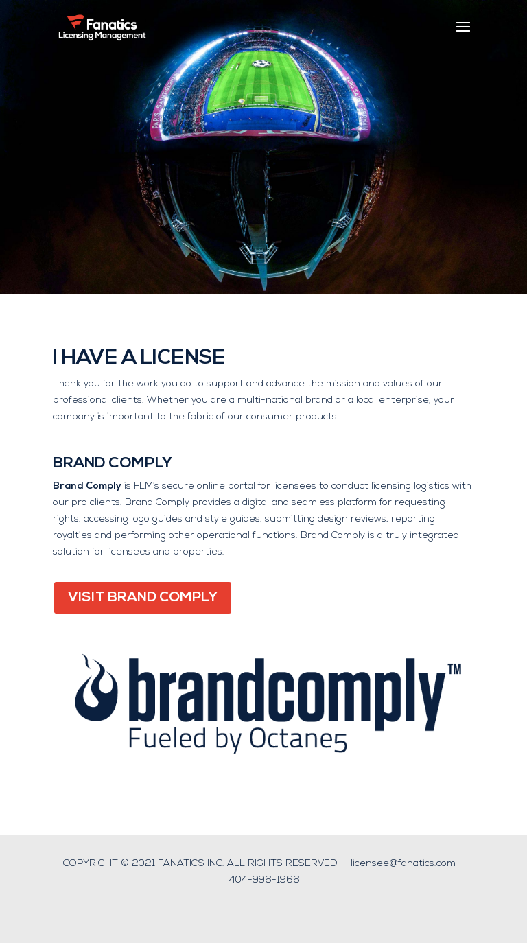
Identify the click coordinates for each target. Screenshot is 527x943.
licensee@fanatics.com (403, 864)
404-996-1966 (264, 880)
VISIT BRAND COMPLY (143, 598)
